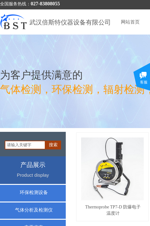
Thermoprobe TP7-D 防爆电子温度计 (113, 210)
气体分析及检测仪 (34, 210)
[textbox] (25, 145)
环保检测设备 (34, 192)
